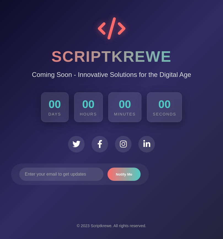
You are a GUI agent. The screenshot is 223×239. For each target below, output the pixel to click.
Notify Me (124, 174)
